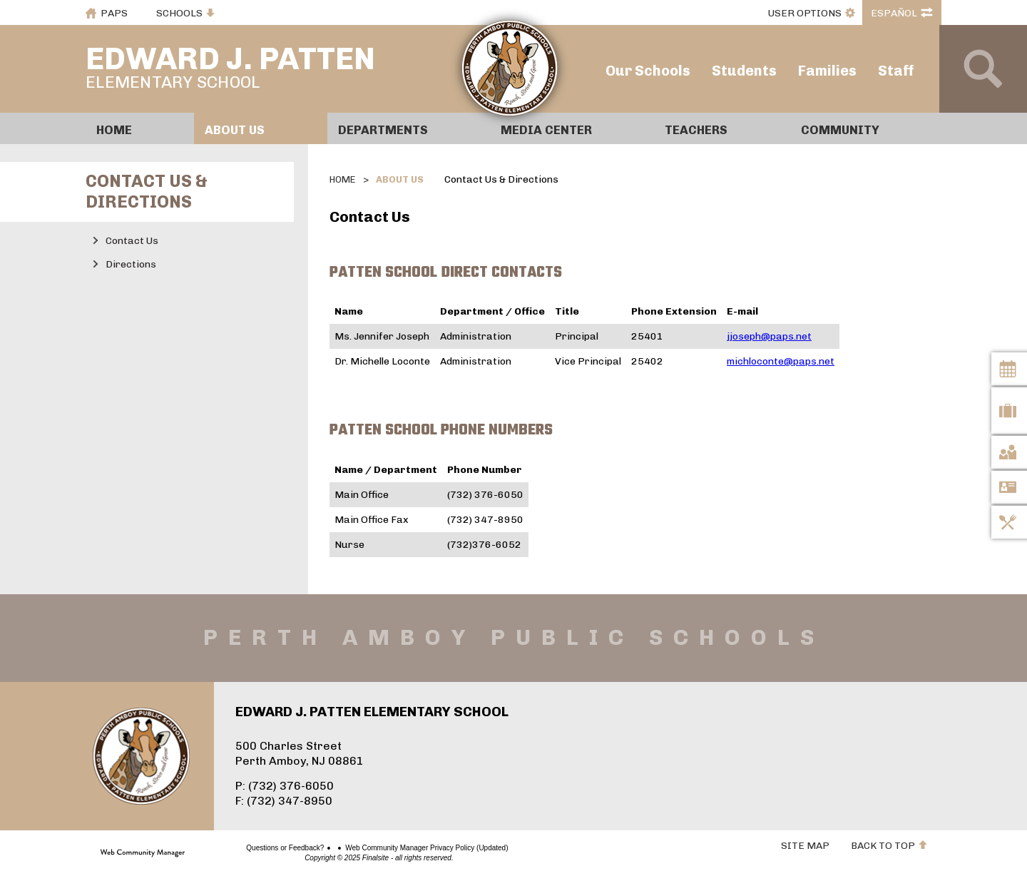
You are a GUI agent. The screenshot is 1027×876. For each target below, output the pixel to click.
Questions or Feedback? (235, 848)
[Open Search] (983, 69)
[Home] (140, 128)
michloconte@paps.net (780, 361)
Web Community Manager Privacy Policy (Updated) (376, 848)
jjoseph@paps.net (769, 336)
